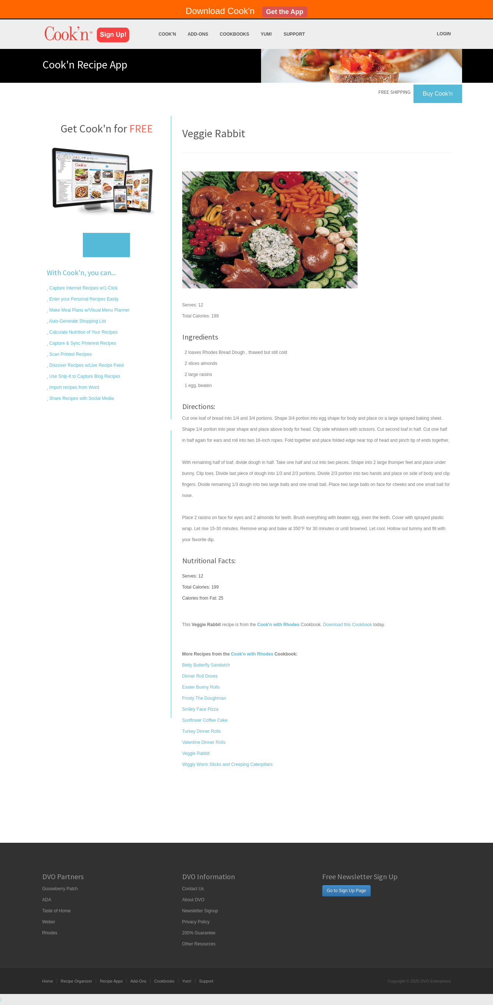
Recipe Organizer (76, 981)
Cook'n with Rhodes (252, 654)
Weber (48, 921)
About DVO (193, 899)
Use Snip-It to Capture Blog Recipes (84, 376)
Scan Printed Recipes (70, 354)
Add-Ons (197, 34)
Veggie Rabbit (196, 753)
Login (444, 33)
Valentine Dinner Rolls (204, 742)
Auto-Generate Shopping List (77, 321)
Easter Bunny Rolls (201, 687)
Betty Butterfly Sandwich (206, 665)
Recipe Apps (111, 981)
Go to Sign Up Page (346, 890)
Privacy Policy (196, 921)
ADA (47, 899)
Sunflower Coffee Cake (205, 720)
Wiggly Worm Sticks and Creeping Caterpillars (227, 764)
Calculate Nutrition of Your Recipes (83, 332)
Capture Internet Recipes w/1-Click (83, 288)
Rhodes (49, 932)
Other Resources (199, 944)
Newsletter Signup (200, 910)
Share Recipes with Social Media (81, 398)
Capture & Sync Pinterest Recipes (82, 343)
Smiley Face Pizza (200, 709)
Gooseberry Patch (60, 888)
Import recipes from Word (73, 387)
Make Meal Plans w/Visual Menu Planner (89, 310)
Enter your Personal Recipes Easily (83, 299)
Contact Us (193, 888)
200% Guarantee (199, 932)
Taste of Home (56, 910)
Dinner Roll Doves (200, 676)
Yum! (266, 34)
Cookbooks (234, 34)
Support (294, 34)
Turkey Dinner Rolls (201, 731)
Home (47, 981)
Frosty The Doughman (204, 698)
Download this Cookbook (347, 624)
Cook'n (167, 34)
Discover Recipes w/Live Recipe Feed (86, 365)
